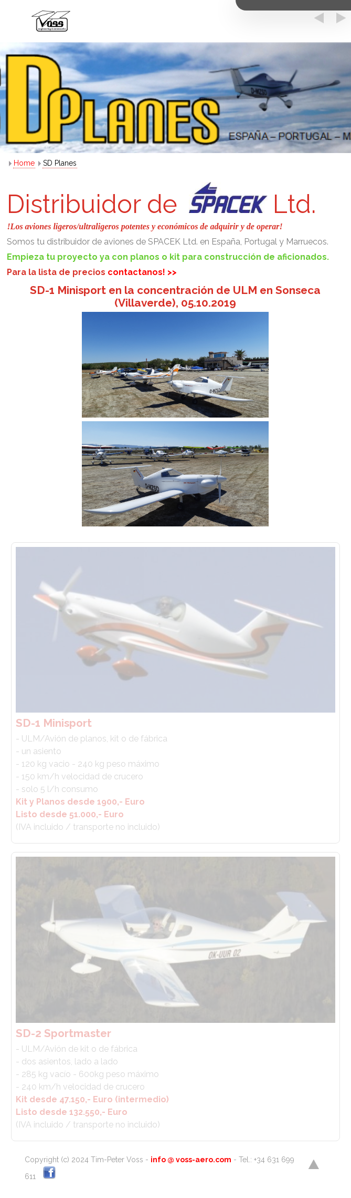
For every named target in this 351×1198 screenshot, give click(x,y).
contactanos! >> (142, 272)
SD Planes (60, 163)
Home (24, 163)
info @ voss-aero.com (191, 1159)
